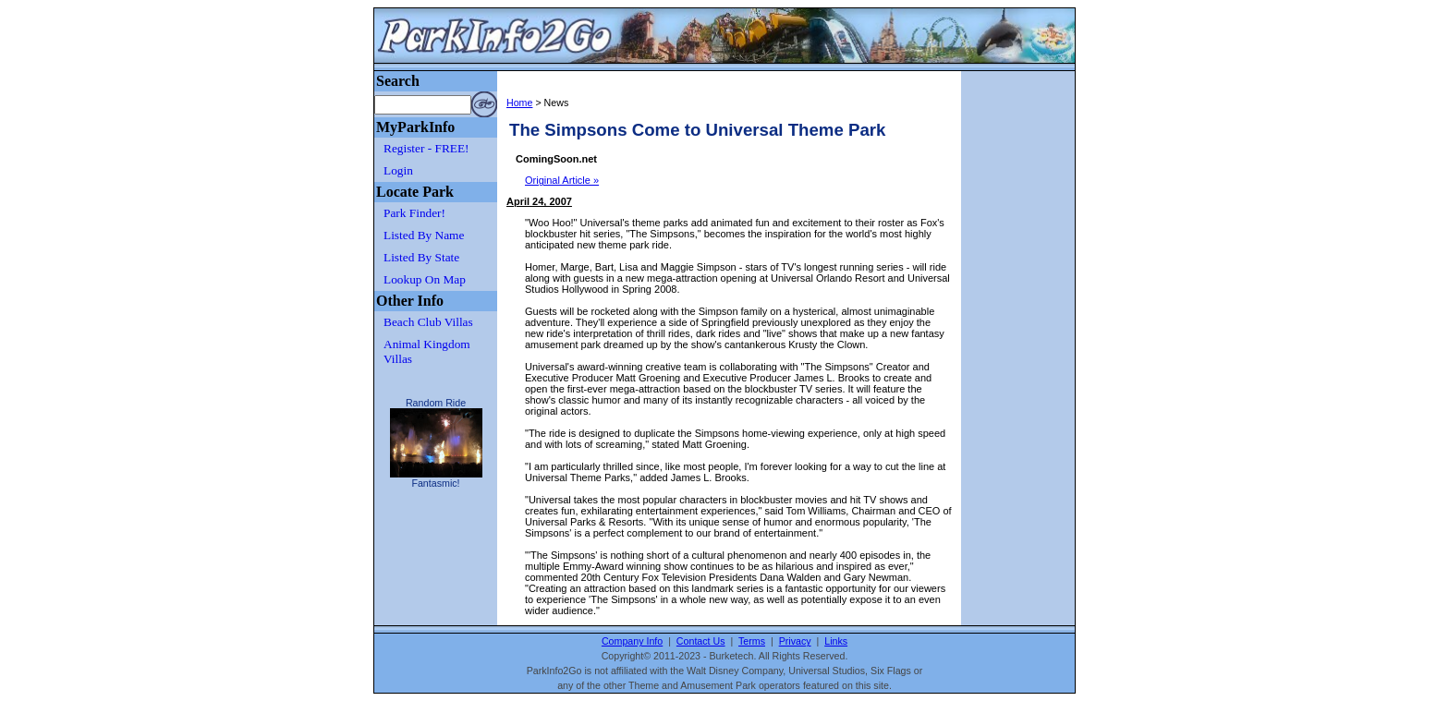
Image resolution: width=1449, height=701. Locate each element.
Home (519, 102)
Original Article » (562, 180)
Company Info (632, 641)
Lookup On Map (425, 279)
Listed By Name (424, 235)
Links (835, 641)
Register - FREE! (426, 148)
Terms (751, 641)
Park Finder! (414, 213)
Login (398, 170)
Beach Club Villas (428, 322)
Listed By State (421, 257)
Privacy (795, 641)
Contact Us (700, 641)
